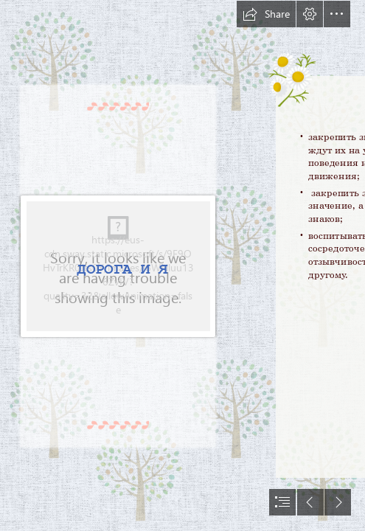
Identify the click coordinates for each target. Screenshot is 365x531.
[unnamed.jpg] (119, 265)
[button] (266, 14)
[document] (182, 265)
